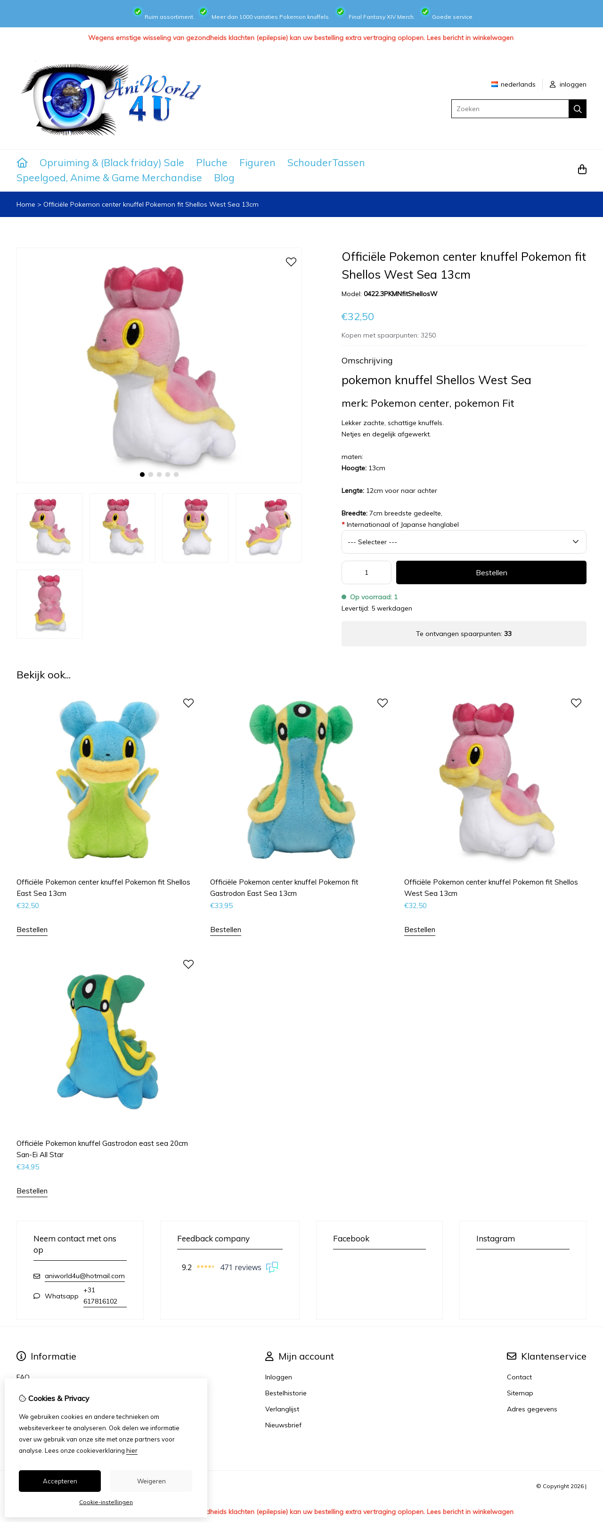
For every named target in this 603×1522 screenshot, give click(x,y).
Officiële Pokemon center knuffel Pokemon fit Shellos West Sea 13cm (151, 204)
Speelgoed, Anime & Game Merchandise (109, 177)
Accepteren (60, 1481)
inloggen (568, 84)
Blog (224, 177)
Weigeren (151, 1481)
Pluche (212, 162)
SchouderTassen (326, 162)
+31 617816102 (100, 1295)
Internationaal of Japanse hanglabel (400, 524)
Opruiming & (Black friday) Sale (112, 162)
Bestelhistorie (286, 1393)
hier (132, 1450)
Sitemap (520, 1393)
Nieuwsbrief (283, 1425)
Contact (519, 1377)
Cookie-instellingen (106, 1502)
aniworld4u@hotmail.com (85, 1276)
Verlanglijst (282, 1409)
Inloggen (278, 1377)
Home (25, 204)
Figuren (257, 162)
